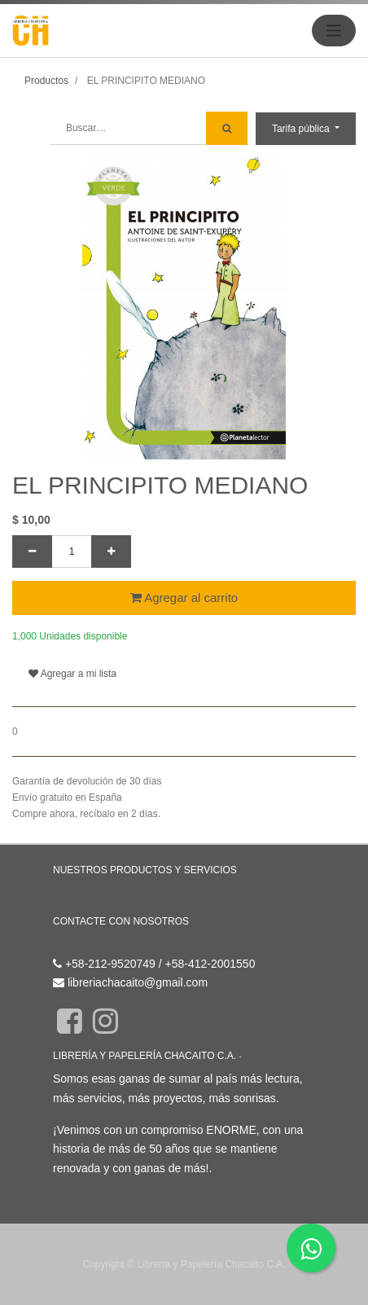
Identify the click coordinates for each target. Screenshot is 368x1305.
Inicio (66, 892)
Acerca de (265, 1056)
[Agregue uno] (111, 551)
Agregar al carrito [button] (184, 597)
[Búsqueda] (227, 128)
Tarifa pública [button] (302, 128)
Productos (46, 80)
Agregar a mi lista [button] (72, 673)
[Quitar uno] (32, 551)
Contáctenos (85, 944)
